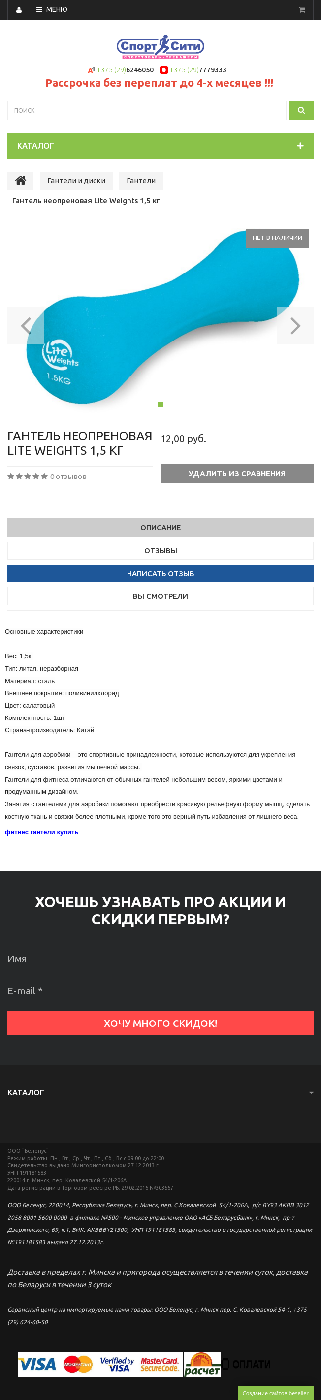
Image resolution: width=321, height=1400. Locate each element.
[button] (25, 322)
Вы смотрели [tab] (160, 596)
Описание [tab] (160, 527)
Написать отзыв (160, 573)
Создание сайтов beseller (276, 1393)
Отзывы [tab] (160, 550)
